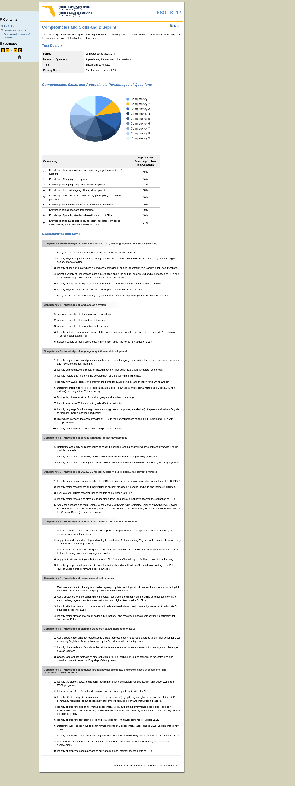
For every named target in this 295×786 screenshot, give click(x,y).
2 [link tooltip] (7, 50)
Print (176, 26)
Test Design (9, 26)
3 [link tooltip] (11, 50)
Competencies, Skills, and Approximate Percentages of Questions (17, 33)
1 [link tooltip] (3, 50)
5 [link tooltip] (20, 50)
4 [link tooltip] (15, 50)
